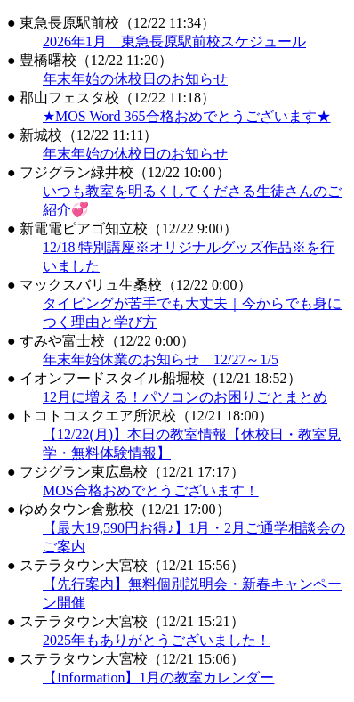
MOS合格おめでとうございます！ (151, 490)
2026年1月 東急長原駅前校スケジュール (174, 41)
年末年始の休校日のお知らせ (135, 78)
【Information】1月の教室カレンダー (158, 677)
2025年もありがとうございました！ (156, 640)
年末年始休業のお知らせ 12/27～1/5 (160, 359)
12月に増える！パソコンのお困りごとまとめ (185, 396)
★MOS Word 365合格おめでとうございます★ (187, 116)
